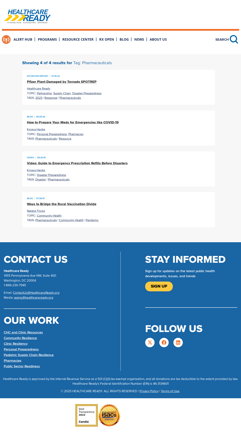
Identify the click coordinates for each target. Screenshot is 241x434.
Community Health (49, 216)
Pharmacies (75, 134)
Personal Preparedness (52, 134)
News (139, 39)
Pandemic (92, 220)
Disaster (40, 179)
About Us (158, 39)
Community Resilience (20, 338)
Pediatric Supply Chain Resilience (29, 355)
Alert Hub (23, 39)
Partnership (44, 93)
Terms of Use (170, 391)
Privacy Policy (149, 391)
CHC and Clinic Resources (23, 332)
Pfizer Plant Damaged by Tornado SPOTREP (62, 82)
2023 (38, 98)
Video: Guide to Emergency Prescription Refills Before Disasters (77, 163)
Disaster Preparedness (86, 93)
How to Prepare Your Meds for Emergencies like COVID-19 (73, 122)
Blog (124, 39)
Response (50, 98)
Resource (65, 139)
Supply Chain (62, 93)
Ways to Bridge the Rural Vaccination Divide (61, 204)
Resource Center (78, 39)
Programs (47, 39)
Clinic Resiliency (16, 344)
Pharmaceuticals (70, 98)
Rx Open (106, 39)
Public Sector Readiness (22, 366)
